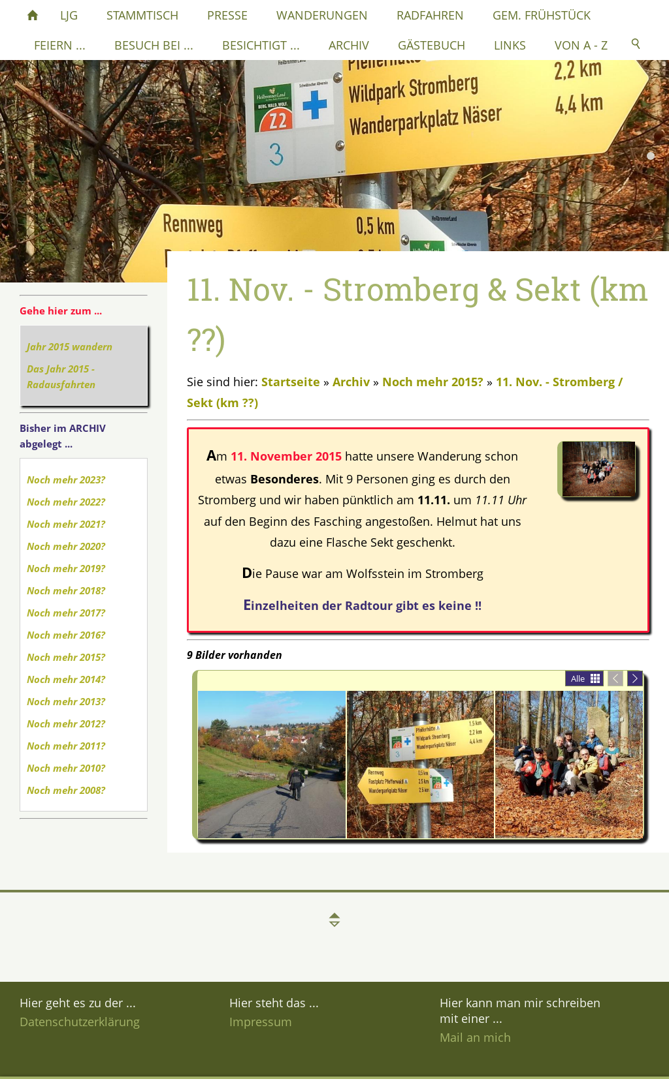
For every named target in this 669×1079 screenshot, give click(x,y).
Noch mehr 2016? (66, 634)
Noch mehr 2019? (66, 568)
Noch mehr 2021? (66, 523)
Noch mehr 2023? (66, 479)
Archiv (351, 381)
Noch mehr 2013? (66, 701)
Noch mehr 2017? (66, 612)
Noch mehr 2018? (66, 590)
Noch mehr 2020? (66, 546)
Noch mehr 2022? (66, 501)
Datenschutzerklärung (80, 1021)
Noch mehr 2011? (66, 745)
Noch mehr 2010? (66, 767)
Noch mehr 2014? (66, 679)
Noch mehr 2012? (66, 723)
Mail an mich (475, 1037)
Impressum (260, 1021)
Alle (578, 678)
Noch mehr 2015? (66, 656)
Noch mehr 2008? (66, 790)
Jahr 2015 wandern (69, 346)
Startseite (290, 381)
